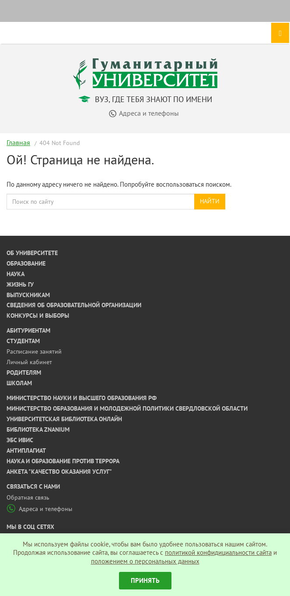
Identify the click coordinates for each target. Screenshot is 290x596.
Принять (145, 580)
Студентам (23, 341)
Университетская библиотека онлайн (64, 419)
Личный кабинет (29, 362)
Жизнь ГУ (20, 284)
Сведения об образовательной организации (74, 305)
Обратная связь (28, 497)
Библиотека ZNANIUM (38, 429)
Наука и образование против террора (63, 461)
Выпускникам (28, 295)
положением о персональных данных (145, 561)
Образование (26, 263)
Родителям (24, 372)
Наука (15, 274)
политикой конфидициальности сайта (218, 552)
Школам (19, 383)
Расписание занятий (34, 351)
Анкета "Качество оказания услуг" (59, 471)
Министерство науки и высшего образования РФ (82, 398)
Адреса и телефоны (39, 509)
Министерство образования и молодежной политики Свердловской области (127, 408)
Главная (18, 142)
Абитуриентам (28, 330)
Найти (210, 201)
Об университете (32, 253)
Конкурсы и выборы (38, 315)
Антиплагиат (26, 450)
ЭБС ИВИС (20, 440)
